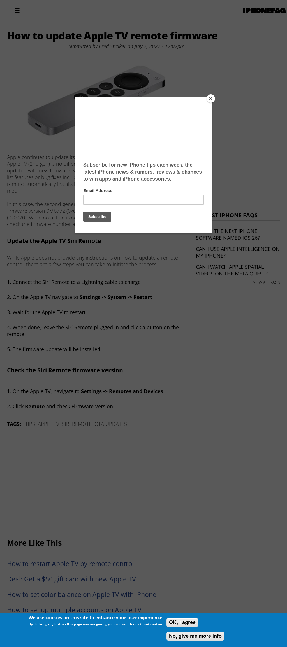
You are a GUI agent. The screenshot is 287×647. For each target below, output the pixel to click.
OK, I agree (182, 622)
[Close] (211, 98)
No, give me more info (195, 636)
